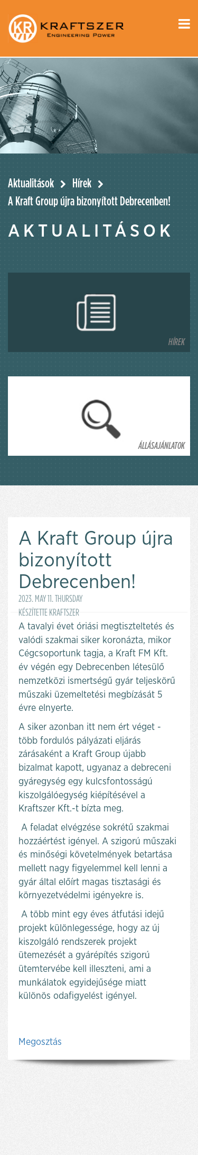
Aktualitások (31, 183)
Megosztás (40, 1042)
